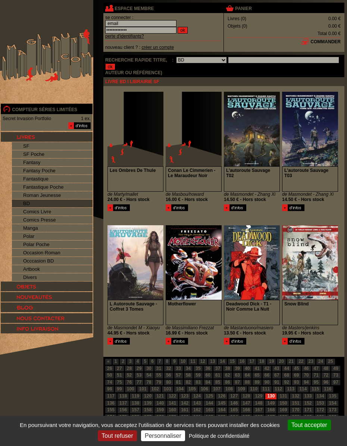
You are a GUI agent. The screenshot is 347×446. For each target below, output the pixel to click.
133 (308, 396)
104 (180, 389)
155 (111, 409)
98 (109, 389)
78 (148, 382)
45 (296, 368)
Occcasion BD (38, 261)
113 (290, 389)
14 (222, 361)
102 (155, 389)
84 (208, 382)
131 (283, 396)
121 (160, 396)
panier (243, 8)
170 (295, 409)
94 (306, 382)
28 (129, 368)
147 (246, 403)
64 (247, 375)
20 (281, 361)
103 (167, 389)
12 (202, 361)
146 (234, 403)
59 (198, 375)
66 (267, 375)
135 (333, 396)
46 (306, 368)
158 (147, 409)
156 (123, 409)
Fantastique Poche (43, 187)
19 (271, 361)
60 (208, 375)
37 (217, 368)
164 (221, 409)
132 (295, 396)
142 (184, 403)
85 (217, 382)
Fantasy (31, 162)
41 (256, 368)
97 (335, 382)
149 (271, 403)
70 (306, 375)
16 (242, 361)
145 (221, 403)
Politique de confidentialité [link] (219, 436)
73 (335, 375)
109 (241, 389)
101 (143, 389)
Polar (28, 236)
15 (232, 361)
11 (192, 361)
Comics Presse (39, 220)
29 (139, 368)
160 (172, 409)
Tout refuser (117, 436)
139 (147, 403)
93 (296, 382)
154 (333, 403)
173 (333, 409)
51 (119, 375)
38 (227, 368)
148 (258, 403)
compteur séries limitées (44, 109)
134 (320, 396)
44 (286, 368)
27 (119, 368)
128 (246, 396)
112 (278, 389)
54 (148, 375)
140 (160, 403)
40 (247, 368)
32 (168, 368)
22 (300, 361)
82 (188, 382)
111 (266, 389)
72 (325, 375)
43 (276, 368)
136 (111, 403)
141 (172, 403)
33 (178, 368)
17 (251, 361)
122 (172, 396)
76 (129, 382)
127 (234, 396)
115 (315, 389)
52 (129, 375)
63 (237, 375)
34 (188, 368)
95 (316, 382)
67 (276, 375)
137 (123, 403)
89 (256, 382)
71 (316, 375)
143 (197, 403)
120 (147, 396)
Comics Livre (37, 211)
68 (286, 375)
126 (221, 396)
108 (229, 389)
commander (325, 41)
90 (267, 382)
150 (283, 403)
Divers (30, 277)
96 (325, 382)
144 (209, 403)
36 (208, 368)
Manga (30, 228)
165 (234, 409)
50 (109, 375)
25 (330, 361)
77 (139, 382)
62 (227, 375)
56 (168, 375)
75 (119, 382)
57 (178, 375)
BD (26, 203)
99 (119, 389)
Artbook (31, 269)
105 (192, 389)
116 (327, 389)
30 (148, 368)
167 (258, 409)
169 (283, 409)
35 (198, 368)
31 (158, 368)
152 (308, 403)
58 (188, 375)
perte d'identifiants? (124, 36)
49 (335, 368)
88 (247, 382)
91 (276, 382)
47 (316, 368)
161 (184, 409)
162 (197, 409)
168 (271, 409)
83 (198, 382)
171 (308, 409)
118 (123, 396)
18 (261, 361)
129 (258, 396)
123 (184, 396)
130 (271, 396)
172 (320, 409)
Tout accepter (309, 425)
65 (256, 375)
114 (303, 389)
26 (109, 368)
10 (183, 361)
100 (130, 389)
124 (197, 396)
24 (320, 361)
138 (135, 403)
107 (217, 389)
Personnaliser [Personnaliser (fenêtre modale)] (163, 436)
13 (212, 361)
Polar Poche (36, 244)
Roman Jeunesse (42, 195)
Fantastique (36, 179)
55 (158, 375)
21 (291, 361)
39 (237, 368)
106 (204, 389)
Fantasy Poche (39, 170)
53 (139, 375)
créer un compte (157, 47)
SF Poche (33, 154)
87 (237, 382)
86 (227, 382)
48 (325, 368)
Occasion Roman (41, 252)
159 (160, 409)
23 (311, 361)
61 (217, 375)
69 (296, 375)
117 (111, 396)
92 (286, 382)
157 (135, 409)
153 (320, 403)
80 (168, 382)
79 (158, 382)
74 (109, 382)
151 (295, 403)
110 (253, 389)
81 (178, 382)
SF (26, 146)
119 (135, 396)
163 (209, 409)
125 (209, 396)
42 (267, 368)
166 (246, 409)
